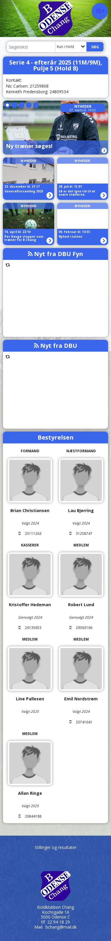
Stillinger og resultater (55, 847)
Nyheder (82, 106)
